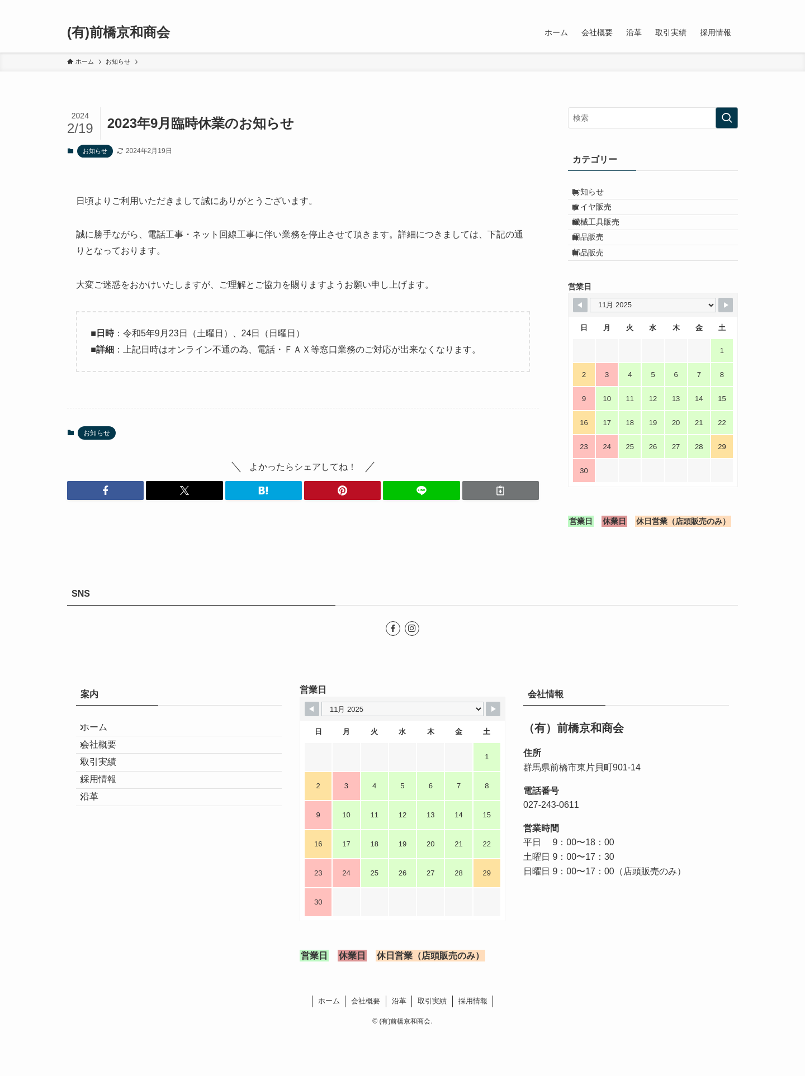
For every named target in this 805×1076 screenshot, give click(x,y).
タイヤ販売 (601, 218)
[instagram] (716, 6)
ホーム (102, 772)
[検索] (730, 6)
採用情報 (107, 851)
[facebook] (701, 6)
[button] (105, 490)
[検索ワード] (653, 117)
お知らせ (95, 150)
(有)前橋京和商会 (118, 32)
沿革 (98, 877)
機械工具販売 (605, 241)
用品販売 (597, 264)
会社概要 (107, 798)
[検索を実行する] (727, 117)
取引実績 (107, 825)
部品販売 (597, 288)
